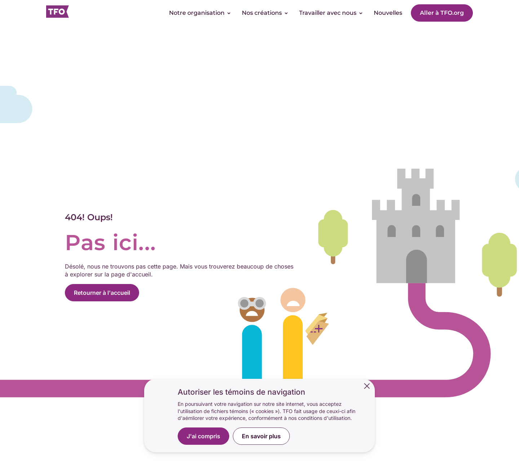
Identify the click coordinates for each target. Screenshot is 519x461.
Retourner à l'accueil (102, 292)
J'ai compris (203, 436)
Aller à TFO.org (442, 12)
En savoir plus (261, 436)
